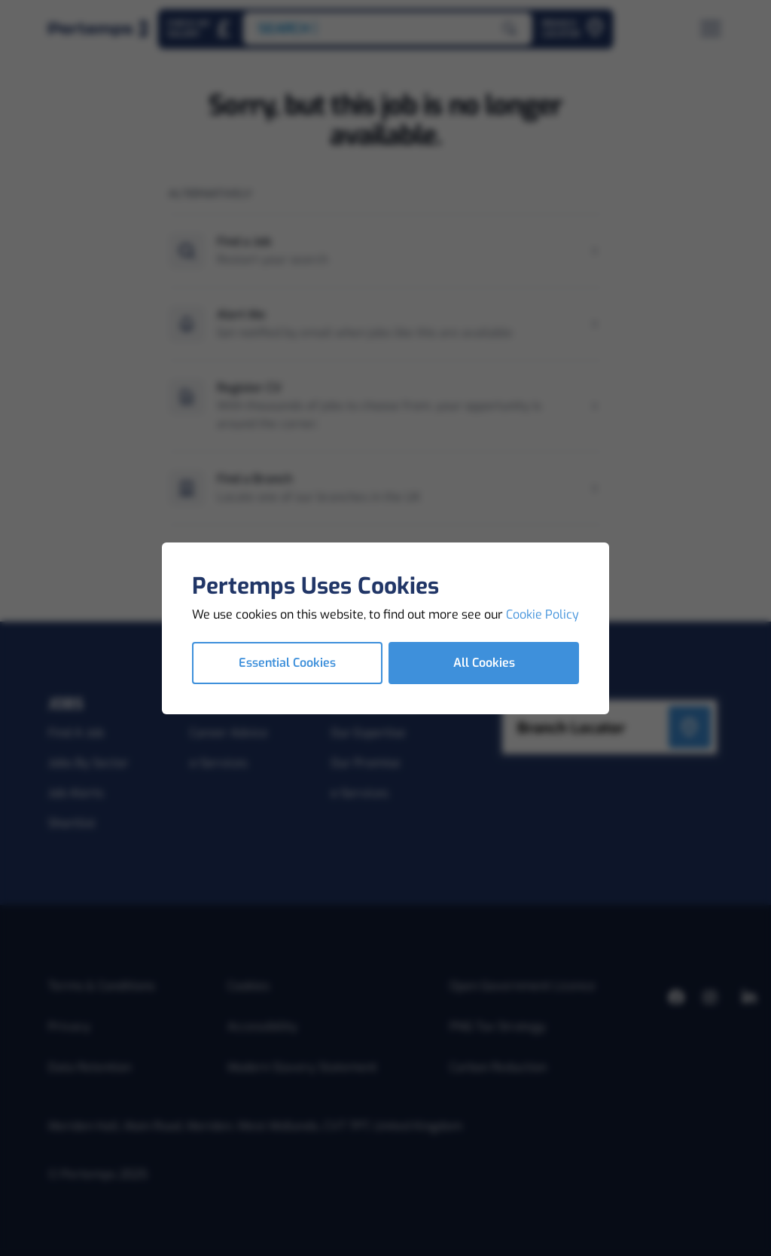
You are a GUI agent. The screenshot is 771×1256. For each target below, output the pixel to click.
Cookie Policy (542, 614)
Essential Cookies (287, 663)
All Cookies (484, 663)
